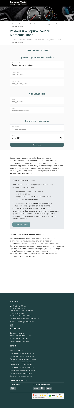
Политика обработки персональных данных (24, 318)
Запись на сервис (21, 224)
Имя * (14, 99)
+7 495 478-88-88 (19, 306)
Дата (13, 136)
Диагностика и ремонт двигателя (22, 353)
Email (13, 108)
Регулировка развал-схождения (22, 362)
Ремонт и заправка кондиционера (22, 370)
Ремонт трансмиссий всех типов (22, 356)
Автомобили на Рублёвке (19, 338)
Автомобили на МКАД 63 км (20, 336)
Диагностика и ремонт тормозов (22, 367)
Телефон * (15, 126)
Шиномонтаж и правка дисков (21, 376)
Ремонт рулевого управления (21, 364)
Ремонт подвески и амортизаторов (23, 359)
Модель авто (16, 81)
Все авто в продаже (17, 333)
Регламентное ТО (16, 350)
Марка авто (15, 72)
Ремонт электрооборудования (21, 373)
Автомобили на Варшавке (19, 341)
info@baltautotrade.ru (17, 308)
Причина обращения (19, 63)
